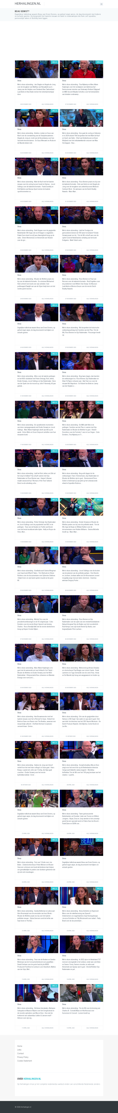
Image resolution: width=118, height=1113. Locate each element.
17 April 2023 (26, 1028)
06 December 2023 (25, 153)
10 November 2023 (70, 542)
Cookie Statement (24, 1061)
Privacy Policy (22, 1057)
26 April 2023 (70, 833)
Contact (20, 1053)
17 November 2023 (25, 444)
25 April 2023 (26, 882)
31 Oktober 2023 (70, 736)
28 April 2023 (70, 785)
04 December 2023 (25, 201)
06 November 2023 (70, 639)
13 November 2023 (25, 542)
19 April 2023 (26, 979)
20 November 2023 (70, 396)
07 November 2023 (25, 639)
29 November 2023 (70, 250)
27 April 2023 (26, 833)
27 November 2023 (70, 299)
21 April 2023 (26, 931)
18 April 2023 (70, 979)
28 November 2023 (25, 299)
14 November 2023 (70, 493)
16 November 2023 (70, 444)
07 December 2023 (70, 104)
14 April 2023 (70, 1028)
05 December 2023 (70, 153)
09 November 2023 (25, 590)
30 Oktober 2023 (26, 785)
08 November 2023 (70, 590)
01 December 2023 (70, 201)
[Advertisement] (59, 41)
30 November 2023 (25, 250)
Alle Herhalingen (47, 104)
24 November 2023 (25, 347)
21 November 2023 (25, 396)
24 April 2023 (70, 882)
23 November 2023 (70, 347)
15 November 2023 (25, 493)
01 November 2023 (25, 736)
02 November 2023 (70, 687)
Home (19, 1046)
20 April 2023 (70, 931)
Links (19, 1050)
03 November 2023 (25, 687)
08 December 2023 (25, 104)
